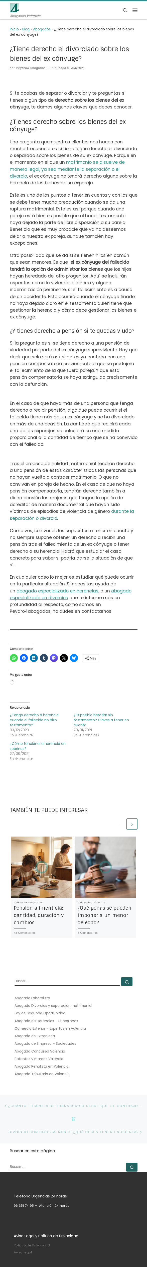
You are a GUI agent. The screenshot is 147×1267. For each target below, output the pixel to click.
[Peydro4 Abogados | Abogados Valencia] (14, 7)
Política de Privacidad (32, 1245)
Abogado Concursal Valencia (40, 1051)
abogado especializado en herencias (57, 591)
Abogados (42, 29)
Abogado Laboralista (32, 998)
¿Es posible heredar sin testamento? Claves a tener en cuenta (101, 720)
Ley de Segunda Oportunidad (40, 1013)
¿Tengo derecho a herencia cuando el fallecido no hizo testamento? (34, 720)
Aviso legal (23, 1252)
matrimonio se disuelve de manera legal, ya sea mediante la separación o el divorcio (67, 169)
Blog (26, 29)
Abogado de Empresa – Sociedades (45, 1043)
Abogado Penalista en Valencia (42, 1066)
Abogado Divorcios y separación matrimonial (53, 1005)
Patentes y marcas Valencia (39, 1058)
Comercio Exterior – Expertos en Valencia (50, 1028)
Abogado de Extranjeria (35, 1035)
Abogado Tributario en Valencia (42, 1073)
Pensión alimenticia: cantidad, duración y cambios (39, 915)
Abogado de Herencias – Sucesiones (46, 1020)
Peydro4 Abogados (31, 68)
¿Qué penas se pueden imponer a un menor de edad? (104, 915)
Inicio (14, 29)
